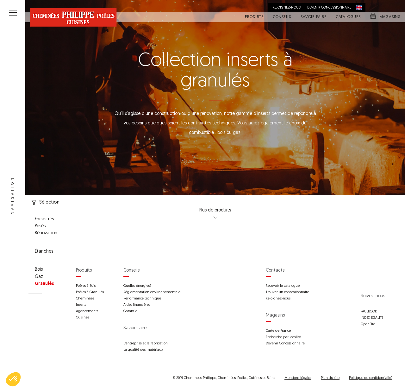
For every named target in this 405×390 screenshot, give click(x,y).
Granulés (44, 284)
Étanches (44, 251)
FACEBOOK (369, 311)
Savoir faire (314, 17)
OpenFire (368, 324)
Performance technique (142, 298)
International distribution (360, 7)
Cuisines (82, 317)
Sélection (43, 202)
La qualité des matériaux (143, 350)
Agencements (87, 311)
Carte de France (278, 331)
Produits (254, 17)
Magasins (385, 17)
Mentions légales (297, 378)
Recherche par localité (283, 337)
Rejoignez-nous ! (287, 7)
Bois (39, 269)
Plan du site (330, 378)
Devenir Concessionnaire (285, 343)
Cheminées (85, 298)
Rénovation (46, 233)
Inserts (81, 305)
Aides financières (136, 305)
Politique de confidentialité (370, 378)
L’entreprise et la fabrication (145, 343)
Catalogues (348, 17)
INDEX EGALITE (372, 318)
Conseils (282, 17)
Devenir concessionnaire (329, 7)
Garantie (130, 311)
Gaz (39, 277)
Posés (40, 226)
